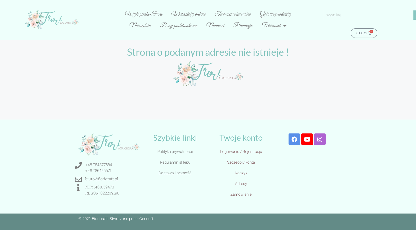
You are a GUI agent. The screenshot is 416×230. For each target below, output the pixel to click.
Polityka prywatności (175, 151)
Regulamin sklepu (175, 162)
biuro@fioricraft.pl (101, 178)
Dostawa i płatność (175, 173)
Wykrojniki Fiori (143, 14)
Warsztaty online (188, 14)
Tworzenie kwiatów (233, 14)
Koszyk (241, 173)
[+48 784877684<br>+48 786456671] (78, 165)
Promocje (243, 25)
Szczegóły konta (241, 162)
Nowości (215, 25)
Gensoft (146, 218)
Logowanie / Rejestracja (241, 151)
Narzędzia (140, 25)
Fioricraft (100, 218)
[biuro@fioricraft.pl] (78, 179)
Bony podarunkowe (178, 25)
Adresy (241, 183)
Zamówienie (241, 194)
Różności (274, 25)
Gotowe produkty (275, 14)
